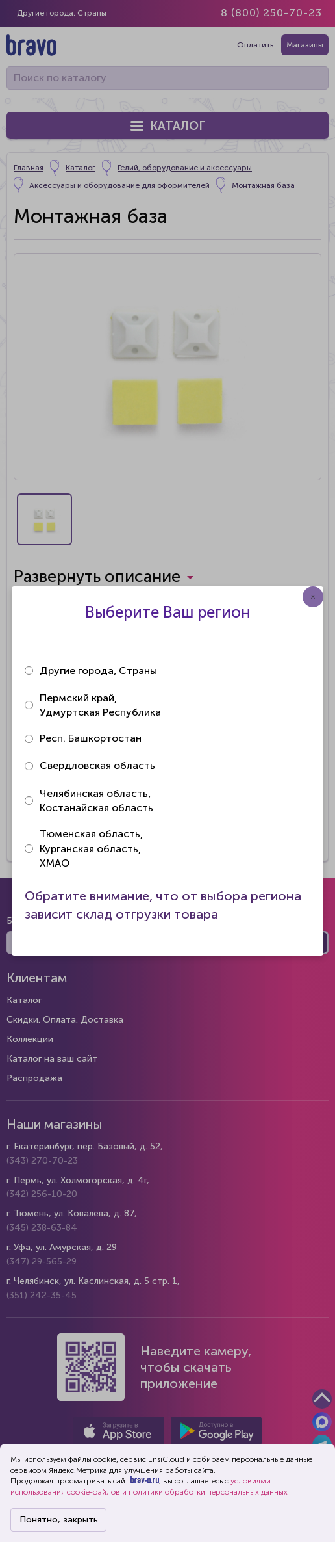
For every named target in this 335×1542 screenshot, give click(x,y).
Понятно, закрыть (58, 1519)
